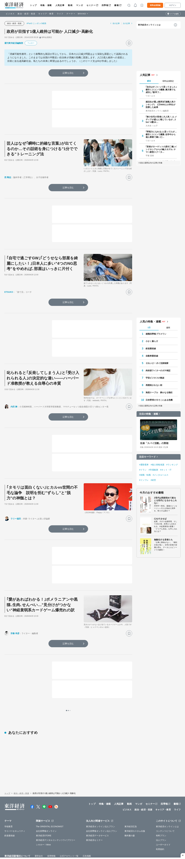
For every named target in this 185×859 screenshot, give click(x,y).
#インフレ (144, 480)
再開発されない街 (154, 385)
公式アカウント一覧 (69, 837)
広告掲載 (87, 837)
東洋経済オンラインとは (149, 25)
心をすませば (160, 519)
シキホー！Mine (43, 826)
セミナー (91, 5)
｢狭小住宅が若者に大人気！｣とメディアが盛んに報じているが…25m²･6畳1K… (161, 119)
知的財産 (61, 844)
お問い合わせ (143, 844)
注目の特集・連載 (148, 414)
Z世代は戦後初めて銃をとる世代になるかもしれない (165, 500)
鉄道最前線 (151, 348)
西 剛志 (7, 177)
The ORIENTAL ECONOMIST (49, 808)
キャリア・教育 (46, 14)
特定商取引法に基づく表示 (80, 844)
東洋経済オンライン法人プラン (100, 808)
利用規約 (160, 830)
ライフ (60, 14)
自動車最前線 (152, 356)
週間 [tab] (168, 328)
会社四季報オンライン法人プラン (101, 812)
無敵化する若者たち (163, 539)
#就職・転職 (145, 475)
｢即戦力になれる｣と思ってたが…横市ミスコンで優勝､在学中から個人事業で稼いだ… (161, 134)
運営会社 (39, 837)
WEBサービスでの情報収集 (17, 844)
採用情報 (51, 837)
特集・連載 (46, 5)
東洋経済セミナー (94, 821)
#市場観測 (153, 470)
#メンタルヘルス (160, 475)
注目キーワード (147, 457)
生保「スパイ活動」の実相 (154, 443)
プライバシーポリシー (43, 844)
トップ (33, 5)
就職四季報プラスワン (156, 334)
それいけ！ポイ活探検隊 (157, 363)
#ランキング (172, 464)
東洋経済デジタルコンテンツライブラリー (55, 821)
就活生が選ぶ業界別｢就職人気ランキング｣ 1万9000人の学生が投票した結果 (161, 104)
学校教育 (8, 808)
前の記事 (116, 23)
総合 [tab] (149, 81)
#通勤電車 (144, 464)
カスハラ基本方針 (126, 844)
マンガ (79, 5)
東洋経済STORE (43, 817)
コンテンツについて (165, 812)
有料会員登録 (155, 5)
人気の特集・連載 (150, 321)
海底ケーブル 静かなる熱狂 (159, 392)
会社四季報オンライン (46, 812)
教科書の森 (130, 817)
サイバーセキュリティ (14, 812)
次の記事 (126, 23)
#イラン (143, 470)
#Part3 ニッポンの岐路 (36, 23)
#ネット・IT (165, 470)
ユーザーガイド (163, 826)
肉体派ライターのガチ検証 (158, 370)
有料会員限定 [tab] (168, 81)
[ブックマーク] (129, 43)
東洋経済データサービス (97, 817)
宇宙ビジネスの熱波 (155, 378)
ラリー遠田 (16, 519)
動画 (70, 5)
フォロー (30, 43)
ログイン (172, 5)
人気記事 (59, 5)
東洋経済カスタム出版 (135, 812)
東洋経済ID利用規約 (105, 844)
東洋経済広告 (131, 808)
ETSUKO (8, 292)
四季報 (105, 5)
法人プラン (161, 821)
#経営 (153, 480)
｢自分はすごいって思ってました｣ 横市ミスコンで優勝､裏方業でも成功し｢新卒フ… (161, 89)
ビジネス (10, 14)
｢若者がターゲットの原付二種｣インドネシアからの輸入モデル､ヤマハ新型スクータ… (161, 149)
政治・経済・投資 (26, 14)
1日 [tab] (149, 327)
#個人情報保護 (157, 464)
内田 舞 (14, 406)
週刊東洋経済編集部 (13, 43)
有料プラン (161, 817)
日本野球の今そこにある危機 (159, 400)
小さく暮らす (152, 341)
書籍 (116, 5)
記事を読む (68, 73)
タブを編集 (174, 14)
